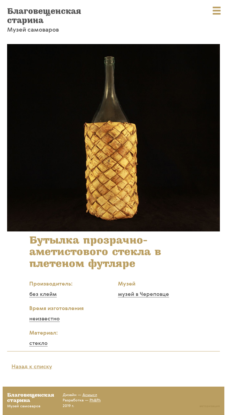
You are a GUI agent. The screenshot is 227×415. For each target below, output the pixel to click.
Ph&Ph (95, 400)
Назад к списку (32, 366)
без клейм (43, 294)
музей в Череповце (143, 294)
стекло (38, 343)
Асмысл (89, 395)
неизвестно (44, 319)
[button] (214, 49)
